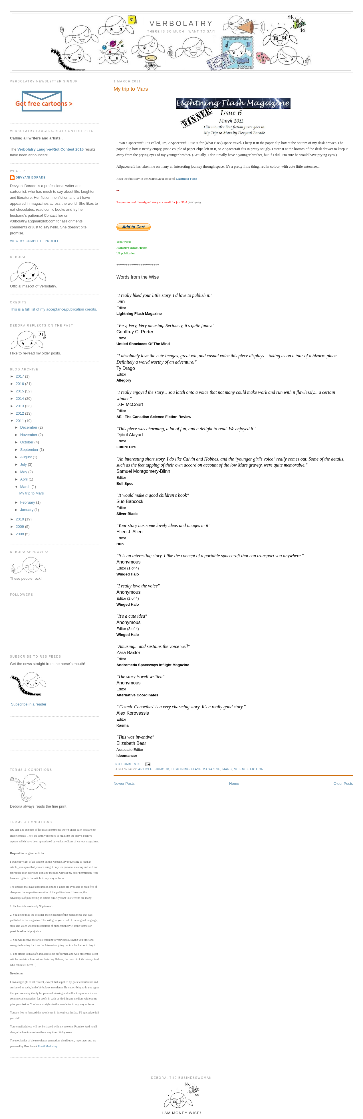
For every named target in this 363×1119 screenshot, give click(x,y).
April (24, 479)
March (26, 487)
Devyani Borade (31, 177)
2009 (20, 526)
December (29, 427)
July (24, 464)
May (24, 472)
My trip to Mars (131, 89)
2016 (20, 384)
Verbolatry (181, 23)
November (29, 435)
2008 (20, 534)
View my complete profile (34, 241)
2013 (20, 406)
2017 (20, 376)
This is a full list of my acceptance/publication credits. (53, 309)
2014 (20, 398)
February (28, 502)
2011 (20, 421)
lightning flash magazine (196, 769)
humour (162, 769)
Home (234, 783)
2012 (20, 413)
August (26, 457)
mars (227, 769)
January (27, 510)
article (145, 769)
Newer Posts (124, 783)
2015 (20, 391)
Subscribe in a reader (29, 704)
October (27, 442)
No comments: (129, 764)
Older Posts (343, 783)
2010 (20, 519)
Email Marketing (47, 1046)
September (29, 449)
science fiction (249, 769)
